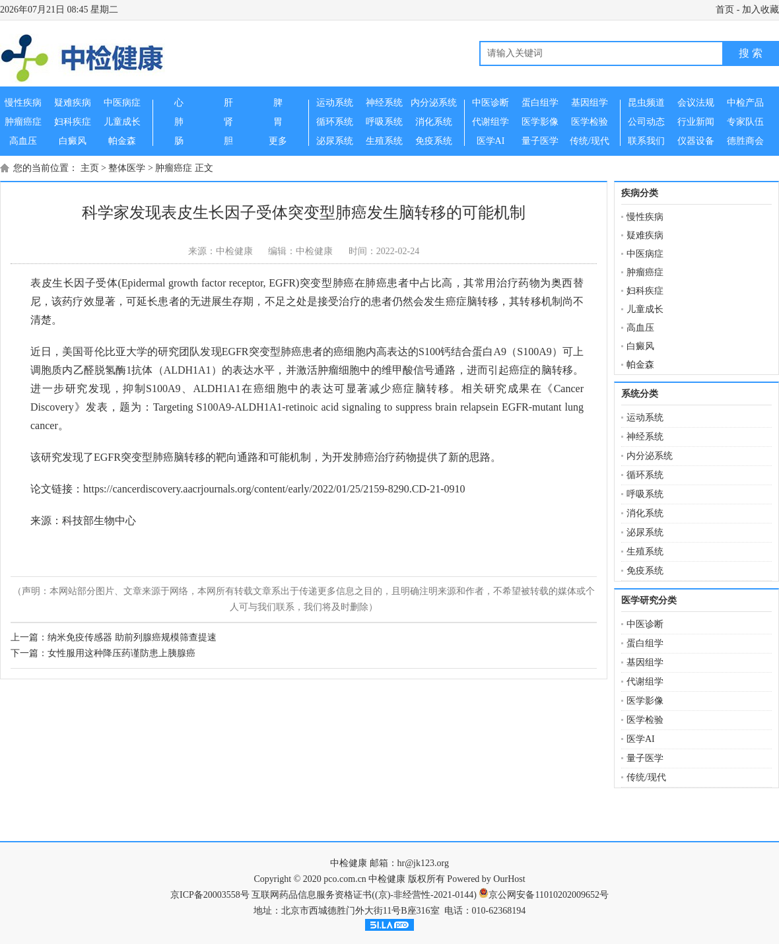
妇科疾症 (645, 291)
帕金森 (640, 365)
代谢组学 (645, 682)
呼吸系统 (645, 494)
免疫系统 (645, 571)
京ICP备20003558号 (210, 895)
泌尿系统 (645, 532)
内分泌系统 (650, 456)
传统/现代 (646, 777)
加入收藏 (760, 10)
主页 (90, 168)
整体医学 (126, 168)
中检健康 (348, 863)
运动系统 (645, 417)
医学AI (641, 739)
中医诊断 (645, 624)
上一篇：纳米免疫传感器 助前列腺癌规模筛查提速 (114, 637)
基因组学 (645, 662)
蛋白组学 (645, 643)
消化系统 (645, 513)
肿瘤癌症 (173, 168)
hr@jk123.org (423, 863)
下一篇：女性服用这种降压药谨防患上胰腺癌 (103, 653)
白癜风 (640, 346)
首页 (725, 10)
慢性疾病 (645, 217)
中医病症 (645, 254)
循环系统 (645, 475)
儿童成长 (645, 309)
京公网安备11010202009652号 (548, 895)
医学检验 (645, 720)
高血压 (640, 328)
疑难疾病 (645, 235)
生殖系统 (645, 551)
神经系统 (645, 437)
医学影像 (645, 701)
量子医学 (645, 758)
